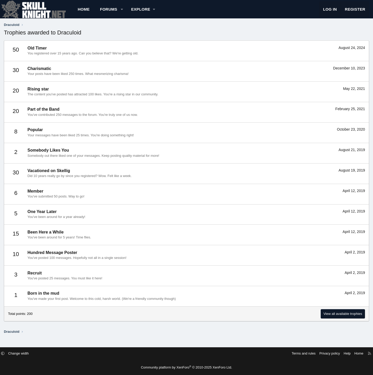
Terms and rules (280, 353)
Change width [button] (42, 353)
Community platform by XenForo (186, 367)
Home (102, 12)
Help (323, 353)
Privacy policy (306, 353)
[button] (140, 12)
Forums (126, 12)
